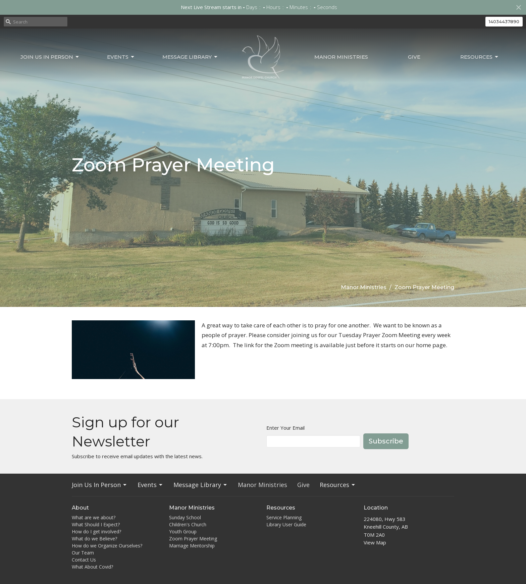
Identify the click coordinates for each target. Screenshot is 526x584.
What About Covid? (92, 567)
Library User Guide (286, 524)
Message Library (190, 57)
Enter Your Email (285, 427)
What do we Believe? (94, 538)
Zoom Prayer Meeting (193, 538)
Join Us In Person (50, 57)
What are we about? (93, 517)
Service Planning (284, 517)
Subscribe (386, 441)
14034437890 (504, 21)
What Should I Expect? (96, 524)
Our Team (83, 552)
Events (121, 57)
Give (414, 57)
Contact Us (84, 559)
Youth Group (183, 531)
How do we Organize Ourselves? (107, 545)
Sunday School (185, 517)
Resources (479, 57)
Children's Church (187, 524)
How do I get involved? (96, 531)
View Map (375, 542)
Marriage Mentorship (192, 545)
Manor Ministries (341, 57)
